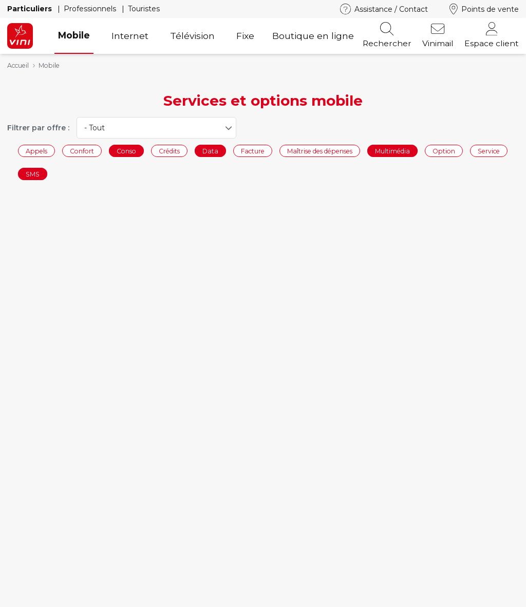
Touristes (144, 8)
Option (444, 150)
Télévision (192, 35)
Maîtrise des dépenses (319, 150)
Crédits (169, 150)
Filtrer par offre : (38, 127)
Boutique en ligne (313, 35)
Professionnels (91, 8)
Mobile (74, 35)
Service (489, 150)
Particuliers (30, 8)
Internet (129, 35)
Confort (82, 150)
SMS (33, 174)
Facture (253, 150)
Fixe (245, 35)
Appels (36, 150)
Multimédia (392, 150)
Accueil (18, 65)
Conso (126, 150)
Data (210, 150)
